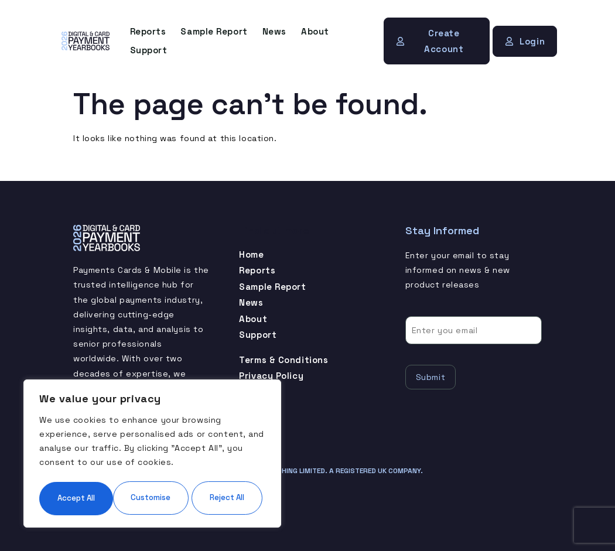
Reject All (207, 462)
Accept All (152, 497)
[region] (152, 437)
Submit (430, 376)
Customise (94, 462)
